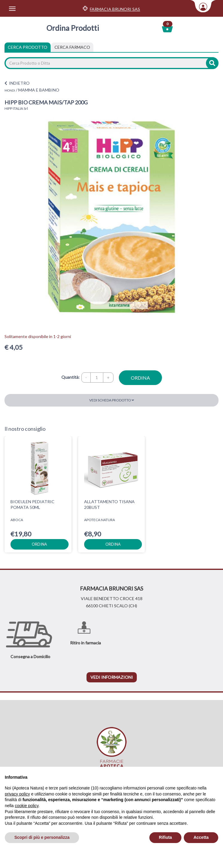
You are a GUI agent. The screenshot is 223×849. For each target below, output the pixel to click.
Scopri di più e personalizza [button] (41, 837)
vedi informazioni (111, 677)
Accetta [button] (201, 837)
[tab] (72, 47)
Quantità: (70, 377)
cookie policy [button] (26, 805)
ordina (140, 378)
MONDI (9, 90)
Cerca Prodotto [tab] (27, 47)
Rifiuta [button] (165, 837)
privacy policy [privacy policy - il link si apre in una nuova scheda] (17, 794)
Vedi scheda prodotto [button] (111, 400)
